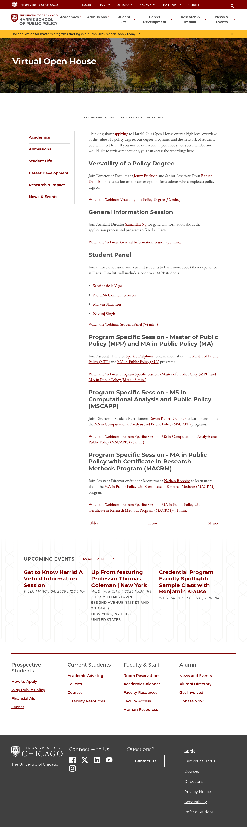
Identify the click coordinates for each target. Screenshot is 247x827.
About (104, 4)
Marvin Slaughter (107, 304)
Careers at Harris (199, 761)
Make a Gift (171, 4)
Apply (189, 751)
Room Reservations (142, 675)
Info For (147, 4)
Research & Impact (47, 185)
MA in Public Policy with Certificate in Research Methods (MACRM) (159, 486)
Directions (193, 781)
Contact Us (145, 761)
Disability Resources (86, 701)
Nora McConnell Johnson (114, 295)
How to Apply (24, 681)
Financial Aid (23, 698)
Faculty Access (137, 701)
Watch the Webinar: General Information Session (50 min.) (135, 242)
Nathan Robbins (177, 480)
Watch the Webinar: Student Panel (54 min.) (123, 324)
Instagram (72, 768)
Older (93, 523)
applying (121, 133)
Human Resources (141, 709)
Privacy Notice (197, 792)
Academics (39, 137)
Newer (213, 523)
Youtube (109, 760)
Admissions (40, 149)
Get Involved (191, 692)
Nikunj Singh (104, 313)
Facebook (72, 760)
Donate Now (191, 701)
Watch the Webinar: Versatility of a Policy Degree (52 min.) (134, 199)
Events (17, 707)
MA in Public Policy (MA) (138, 361)
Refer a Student (198, 812)
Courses (75, 692)
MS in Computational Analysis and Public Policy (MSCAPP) (142, 424)
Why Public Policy (28, 690)
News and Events (195, 675)
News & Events (43, 197)
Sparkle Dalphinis (139, 356)
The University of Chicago (34, 764)
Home (153, 523)
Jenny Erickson (146, 175)
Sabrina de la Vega (107, 285)
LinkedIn (97, 760)
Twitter (84, 760)
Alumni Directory (195, 684)
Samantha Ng (136, 224)
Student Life (40, 161)
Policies (75, 684)
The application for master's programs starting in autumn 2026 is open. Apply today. (73, 34)
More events (95, 559)
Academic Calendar (142, 684)
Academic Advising (85, 675)
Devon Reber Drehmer (167, 418)
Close (232, 34)
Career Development (49, 173)
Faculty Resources (140, 692)
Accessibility (195, 802)
